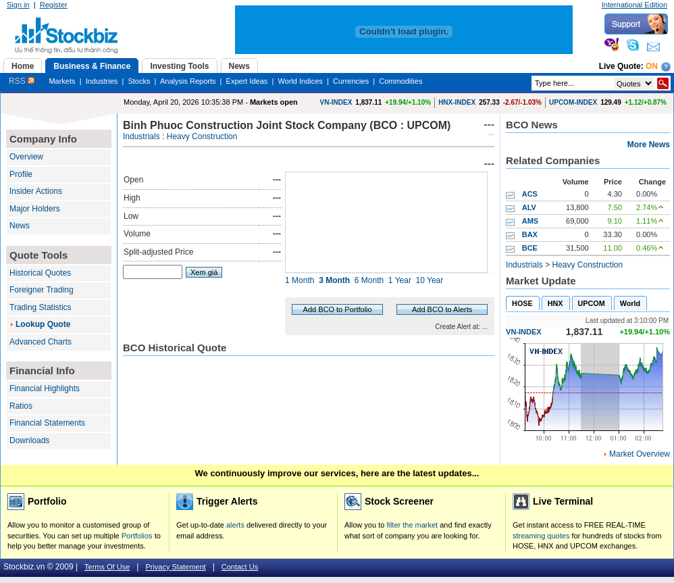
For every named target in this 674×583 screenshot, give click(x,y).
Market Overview (639, 454)
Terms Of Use (107, 567)
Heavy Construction (202, 136)
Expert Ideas (247, 81)
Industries (102, 81)
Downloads (29, 440)
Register (54, 5)
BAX (530, 234)
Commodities (400, 81)
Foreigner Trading (41, 290)
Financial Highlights (44, 388)
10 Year (430, 280)
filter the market (412, 525)
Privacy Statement (175, 567)
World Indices (300, 81)
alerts (235, 525)
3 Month (334, 280)
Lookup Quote (43, 324)
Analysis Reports (188, 81)
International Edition (634, 5)
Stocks (139, 81)
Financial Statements (47, 423)
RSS (21, 81)
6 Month (369, 280)
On (652, 66)
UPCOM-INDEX (573, 102)
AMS (530, 221)
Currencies (351, 81)
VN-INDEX (336, 102)
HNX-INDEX (456, 102)
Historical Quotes (40, 273)
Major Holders (34, 208)
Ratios (20, 406)
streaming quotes (541, 536)
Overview (26, 156)
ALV (529, 207)
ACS (530, 194)
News (19, 225)
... (485, 326)
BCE (530, 248)
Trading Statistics (40, 307)
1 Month (299, 280)
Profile (20, 174)
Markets (62, 81)
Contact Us (240, 567)
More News (648, 144)
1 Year (399, 280)
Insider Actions (35, 191)
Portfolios (137, 536)
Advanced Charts (40, 342)
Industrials (141, 136)
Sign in (18, 5)
